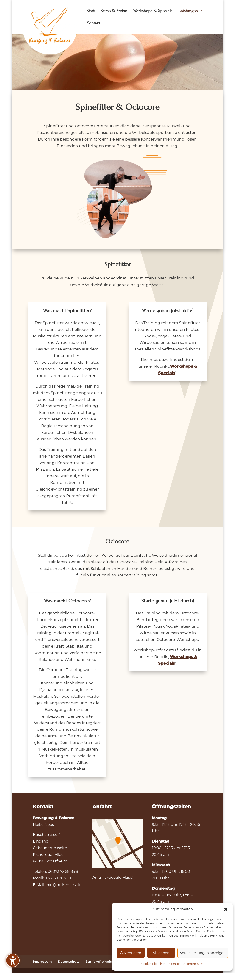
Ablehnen (161, 953)
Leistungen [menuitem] (188, 11)
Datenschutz (176, 963)
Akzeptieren (130, 953)
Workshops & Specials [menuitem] (152, 11)
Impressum (195, 963)
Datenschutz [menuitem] (68, 961)
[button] (226, 909)
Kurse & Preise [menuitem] (114, 11)
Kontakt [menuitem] (93, 24)
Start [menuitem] (90, 11)
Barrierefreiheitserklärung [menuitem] (107, 961)
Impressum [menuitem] (42, 961)
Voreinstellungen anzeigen (203, 953)
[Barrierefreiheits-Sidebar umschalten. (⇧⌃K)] (13, 960)
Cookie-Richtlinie (153, 963)
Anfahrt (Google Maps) (112, 877)
